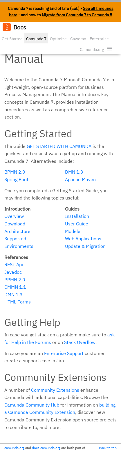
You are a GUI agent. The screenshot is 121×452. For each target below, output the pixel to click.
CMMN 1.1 (15, 287)
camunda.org (14, 448)
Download (14, 224)
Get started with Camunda (59, 146)
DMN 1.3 (74, 172)
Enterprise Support (64, 353)
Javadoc (13, 272)
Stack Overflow (79, 342)
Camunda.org (92, 49)
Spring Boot (16, 179)
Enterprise (99, 38)
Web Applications (83, 238)
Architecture (17, 231)
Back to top (108, 448)
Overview (14, 216)
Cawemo (78, 38)
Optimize (58, 38)
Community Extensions (55, 390)
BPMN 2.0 (14, 172)
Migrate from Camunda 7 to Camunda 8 (77, 14)
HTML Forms (17, 302)
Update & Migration (85, 246)
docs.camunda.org (46, 448)
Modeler (73, 231)
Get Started (12, 38)
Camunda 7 (36, 38)
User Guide (76, 224)
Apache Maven (80, 179)
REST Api (13, 264)
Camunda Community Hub (31, 405)
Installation (77, 216)
